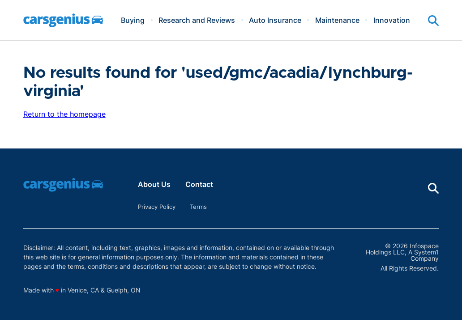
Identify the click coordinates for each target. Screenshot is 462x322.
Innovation (391, 20)
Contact (199, 184)
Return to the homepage (64, 114)
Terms (198, 206)
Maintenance (337, 20)
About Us (154, 184)
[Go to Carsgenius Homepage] (63, 20)
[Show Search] (433, 20)
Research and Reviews (196, 20)
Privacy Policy (156, 206)
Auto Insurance (275, 20)
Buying (133, 20)
